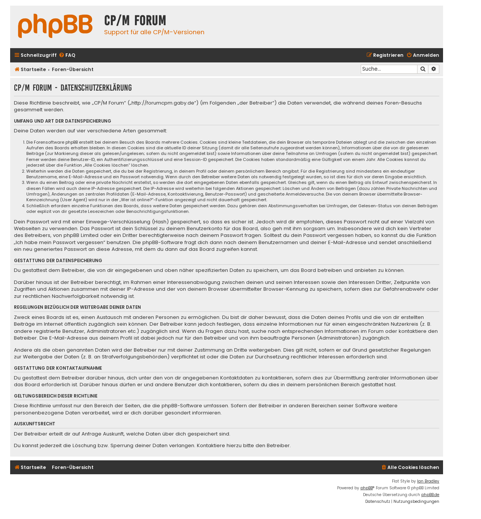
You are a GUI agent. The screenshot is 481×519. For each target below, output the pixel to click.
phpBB (366, 488)
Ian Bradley (428, 481)
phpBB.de (430, 495)
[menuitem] (67, 55)
